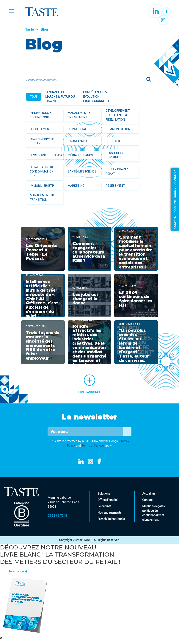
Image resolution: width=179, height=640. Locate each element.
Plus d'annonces (89, 384)
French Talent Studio (111, 519)
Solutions (104, 493)
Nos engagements (109, 512)
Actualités (148, 493)
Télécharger (18, 571)
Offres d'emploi (107, 500)
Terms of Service (92, 445)
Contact (147, 500)
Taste (29, 29)
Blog (44, 29)
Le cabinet (104, 506)
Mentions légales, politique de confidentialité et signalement (153, 512)
